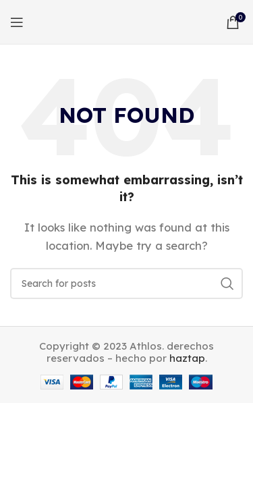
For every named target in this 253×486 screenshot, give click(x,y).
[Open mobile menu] (16, 22)
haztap (187, 358)
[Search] (126, 283)
